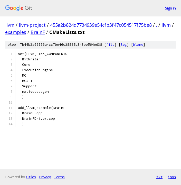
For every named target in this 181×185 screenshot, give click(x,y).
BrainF (38, 32)
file (110, 44)
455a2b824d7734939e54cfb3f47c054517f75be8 (101, 25)
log (124, 44)
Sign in (170, 8)
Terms (59, 176)
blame (138, 44)
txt (159, 176)
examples (15, 32)
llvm (9, 25)
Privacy (45, 176)
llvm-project (32, 25)
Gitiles (31, 176)
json (172, 176)
